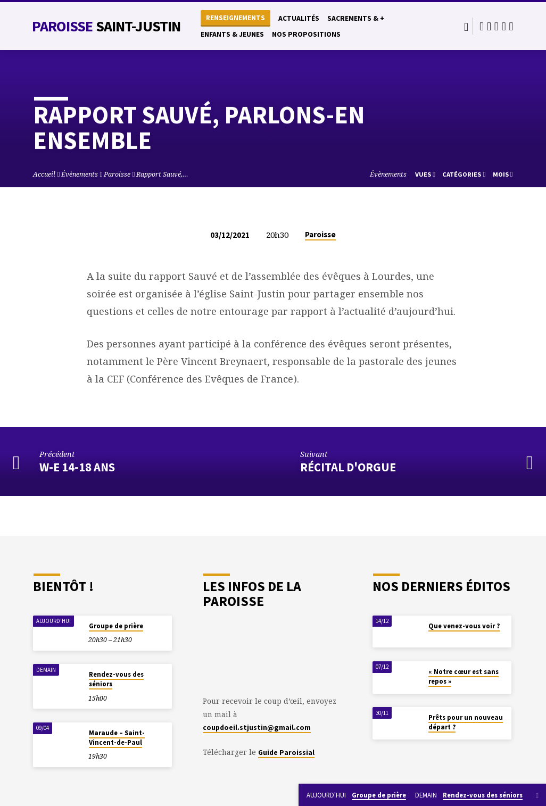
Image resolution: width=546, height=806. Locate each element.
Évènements (79, 174)
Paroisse (106, 26)
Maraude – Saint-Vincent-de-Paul (117, 737)
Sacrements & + (355, 18)
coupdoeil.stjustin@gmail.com (257, 727)
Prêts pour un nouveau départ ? (465, 722)
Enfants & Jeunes (232, 34)
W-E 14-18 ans (77, 467)
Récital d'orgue (348, 467)
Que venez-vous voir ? (464, 625)
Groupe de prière (116, 625)
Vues (425, 174)
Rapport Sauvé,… (162, 174)
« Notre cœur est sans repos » (463, 676)
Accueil (44, 174)
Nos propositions (306, 34)
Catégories (463, 174)
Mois (503, 174)
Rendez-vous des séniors (116, 679)
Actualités (298, 18)
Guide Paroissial (286, 752)
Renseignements (235, 17)
